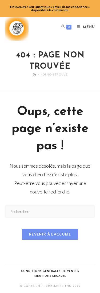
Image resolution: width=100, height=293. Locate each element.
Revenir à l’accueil (50, 234)
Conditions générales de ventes (50, 271)
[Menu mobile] (84, 27)
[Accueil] (34, 74)
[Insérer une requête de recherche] (50, 211)
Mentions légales (50, 276)
